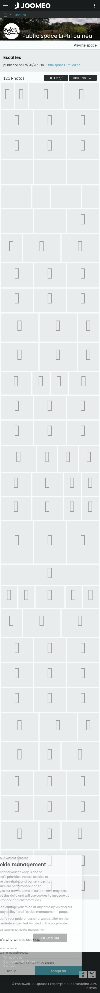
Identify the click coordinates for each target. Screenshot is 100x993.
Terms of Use (12, 957)
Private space (85, 44)
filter (56, 78)
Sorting (82, 78)
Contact (9, 965)
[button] (11, 970)
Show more (50, 937)
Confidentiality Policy (19, 961)
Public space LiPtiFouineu (63, 64)
